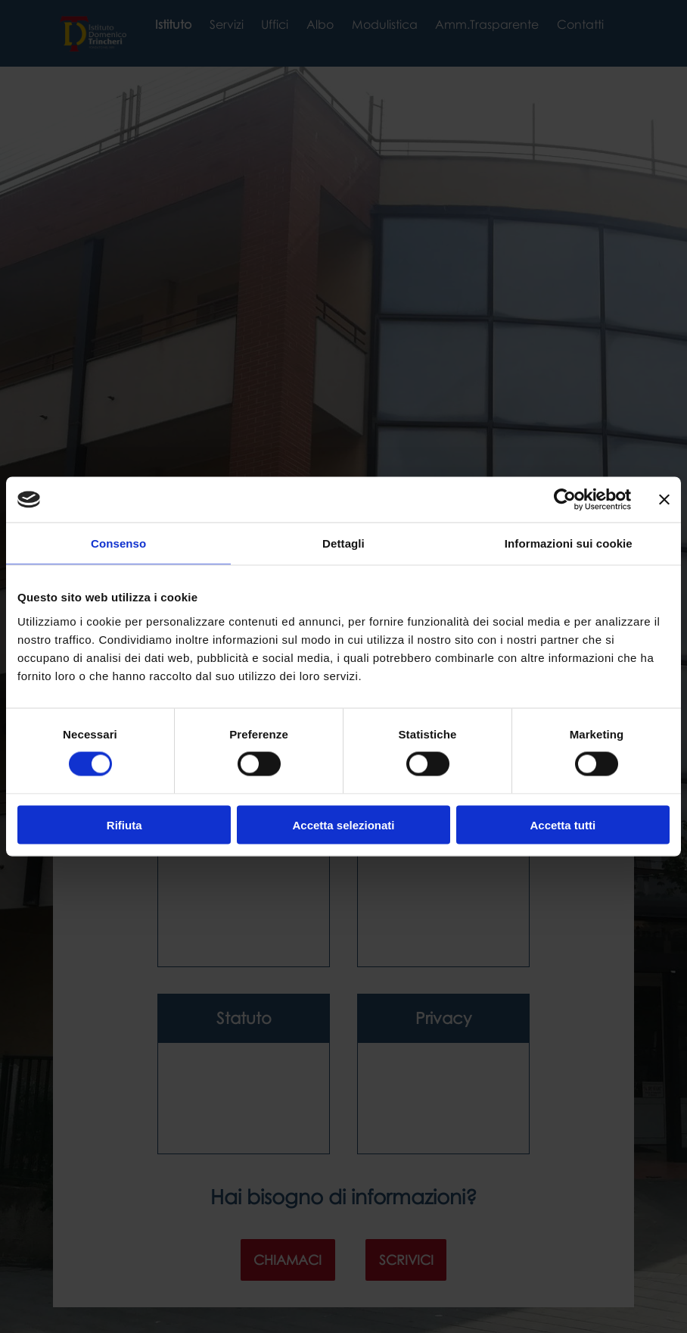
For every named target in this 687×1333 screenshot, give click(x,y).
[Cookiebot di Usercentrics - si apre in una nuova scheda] (565, 500)
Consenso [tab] (118, 543)
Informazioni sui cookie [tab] (569, 543)
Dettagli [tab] (343, 543)
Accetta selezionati (343, 824)
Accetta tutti (562, 824)
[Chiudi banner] (664, 500)
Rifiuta (124, 824)
